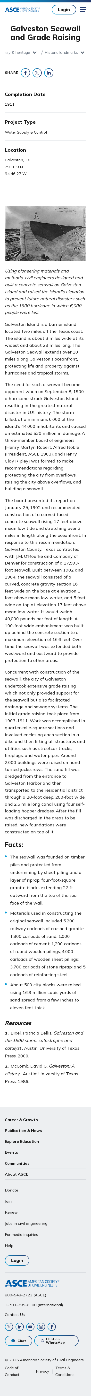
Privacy (42, 1371)
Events (11, 1152)
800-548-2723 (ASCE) (25, 1295)
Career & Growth (21, 1119)
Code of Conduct (12, 1371)
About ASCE (16, 1174)
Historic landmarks (61, 52)
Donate (11, 1190)
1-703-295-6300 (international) (34, 1304)
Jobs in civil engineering (26, 1223)
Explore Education (22, 1141)
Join (8, 1201)
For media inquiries (21, 1234)
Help (9, 1245)
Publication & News (23, 1130)
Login (64, 9)
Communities (17, 1163)
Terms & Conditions (64, 1371)
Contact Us (15, 1314)
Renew (11, 1212)
